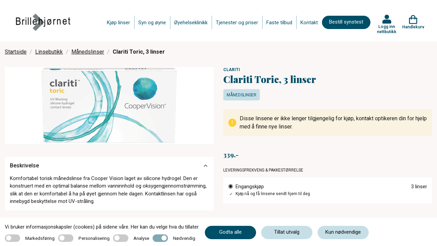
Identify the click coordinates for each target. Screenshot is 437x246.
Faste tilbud (279, 22)
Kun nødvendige (343, 232)
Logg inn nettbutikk (386, 29)
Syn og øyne (152, 22)
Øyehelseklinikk (191, 22)
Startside (16, 52)
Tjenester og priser (237, 22)
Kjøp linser (118, 22)
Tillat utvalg (286, 232)
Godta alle (230, 232)
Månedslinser (87, 52)
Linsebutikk (49, 52)
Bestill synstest (346, 22)
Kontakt (309, 22)
